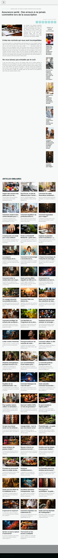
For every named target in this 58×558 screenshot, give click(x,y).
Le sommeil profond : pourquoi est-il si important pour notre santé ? (46, 365)
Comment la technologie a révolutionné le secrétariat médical (29, 258)
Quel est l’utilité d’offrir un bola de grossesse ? (28, 406)
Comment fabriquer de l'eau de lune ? (28, 384)
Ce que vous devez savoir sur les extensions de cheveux (10, 427)
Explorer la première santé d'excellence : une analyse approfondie (47, 237)
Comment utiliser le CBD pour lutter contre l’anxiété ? (47, 343)
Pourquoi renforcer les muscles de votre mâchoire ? (28, 343)
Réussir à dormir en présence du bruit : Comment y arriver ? (27, 449)
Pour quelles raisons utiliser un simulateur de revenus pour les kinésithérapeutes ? (10, 407)
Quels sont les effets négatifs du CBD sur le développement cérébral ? (29, 280)
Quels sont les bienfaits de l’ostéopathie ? (46, 511)
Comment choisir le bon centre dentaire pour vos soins (10, 216)
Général (7, 8)
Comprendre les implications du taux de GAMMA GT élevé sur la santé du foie (47, 280)
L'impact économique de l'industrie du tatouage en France (47, 258)
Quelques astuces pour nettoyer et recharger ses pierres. (46, 322)
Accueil (3, 8)
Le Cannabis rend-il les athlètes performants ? (46, 469)
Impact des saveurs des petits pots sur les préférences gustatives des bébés (49, 50)
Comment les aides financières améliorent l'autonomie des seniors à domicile (49, 99)
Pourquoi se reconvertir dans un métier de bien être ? (10, 470)
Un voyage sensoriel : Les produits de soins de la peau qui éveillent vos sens (10, 301)
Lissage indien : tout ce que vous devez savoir (28, 427)
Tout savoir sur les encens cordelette (27, 532)
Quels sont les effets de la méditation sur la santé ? (10, 491)
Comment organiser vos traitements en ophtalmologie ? (29, 512)
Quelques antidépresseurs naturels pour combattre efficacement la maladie (29, 471)
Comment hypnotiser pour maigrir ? (49, 165)
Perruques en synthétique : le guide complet (46, 491)
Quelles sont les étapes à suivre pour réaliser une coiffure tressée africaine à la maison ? (46, 449)
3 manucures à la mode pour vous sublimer (10, 236)
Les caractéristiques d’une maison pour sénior (27, 364)
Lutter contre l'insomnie (10, 341)
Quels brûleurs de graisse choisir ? (8, 448)
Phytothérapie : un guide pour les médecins (47, 427)
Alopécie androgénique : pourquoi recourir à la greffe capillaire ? (10, 364)
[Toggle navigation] (4, 2)
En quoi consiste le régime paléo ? (45, 406)
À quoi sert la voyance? (10, 511)
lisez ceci (28, 46)
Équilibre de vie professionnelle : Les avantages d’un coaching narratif (9, 386)
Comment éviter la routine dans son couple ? (10, 279)
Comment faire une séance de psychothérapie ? (27, 301)
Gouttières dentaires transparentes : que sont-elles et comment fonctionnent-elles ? (28, 492)
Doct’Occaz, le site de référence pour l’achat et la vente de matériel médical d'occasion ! (49, 74)
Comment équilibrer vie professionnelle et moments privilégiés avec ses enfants (50, 144)
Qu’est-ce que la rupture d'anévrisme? (10, 532)
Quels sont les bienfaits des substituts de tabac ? (47, 301)
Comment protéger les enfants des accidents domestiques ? (10, 322)
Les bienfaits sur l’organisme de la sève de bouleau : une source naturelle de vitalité (29, 323)
